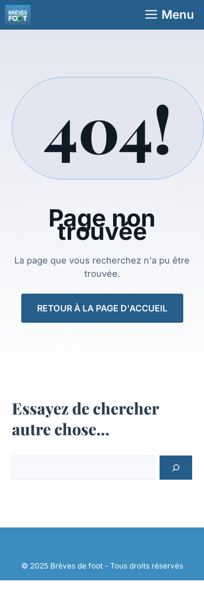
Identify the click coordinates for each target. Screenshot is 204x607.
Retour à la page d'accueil (102, 308)
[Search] (176, 467)
